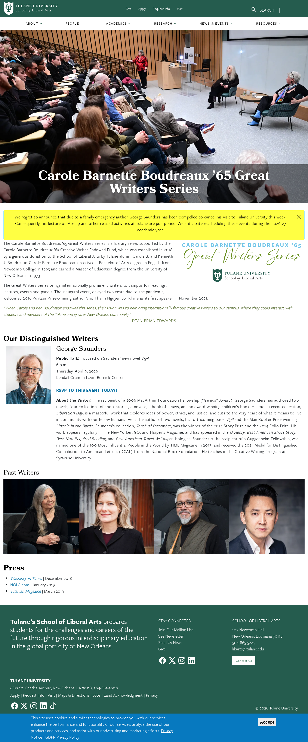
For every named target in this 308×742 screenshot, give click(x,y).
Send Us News (170, 642)
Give (129, 8)
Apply (142, 8)
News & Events (214, 23)
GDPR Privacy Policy (62, 737)
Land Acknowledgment (123, 695)
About (32, 23)
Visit (179, 8)
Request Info (161, 8)
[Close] (298, 216)
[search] (262, 10)
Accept (267, 722)
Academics (116, 23)
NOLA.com (19, 585)
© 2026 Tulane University (276, 708)
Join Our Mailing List (175, 629)
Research (163, 23)
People (72, 23)
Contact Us (244, 660)
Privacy (152, 695)
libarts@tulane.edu (248, 649)
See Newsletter (171, 636)
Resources (266, 23)
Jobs (97, 695)
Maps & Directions (73, 695)
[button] (32, 23)
